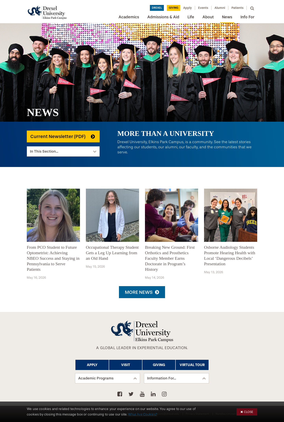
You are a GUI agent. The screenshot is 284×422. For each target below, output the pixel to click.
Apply (187, 8)
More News (139, 292)
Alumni (219, 8)
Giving (173, 7)
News (227, 17)
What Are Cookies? (142, 414)
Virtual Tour (192, 365)
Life (190, 17)
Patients (237, 8)
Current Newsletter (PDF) (57, 136)
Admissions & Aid (163, 17)
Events (203, 8)
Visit (125, 365)
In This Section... (44, 151)
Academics (129, 17)
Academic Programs (96, 378)
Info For (247, 17)
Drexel (157, 7)
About (208, 17)
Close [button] (248, 412)
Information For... (161, 378)
